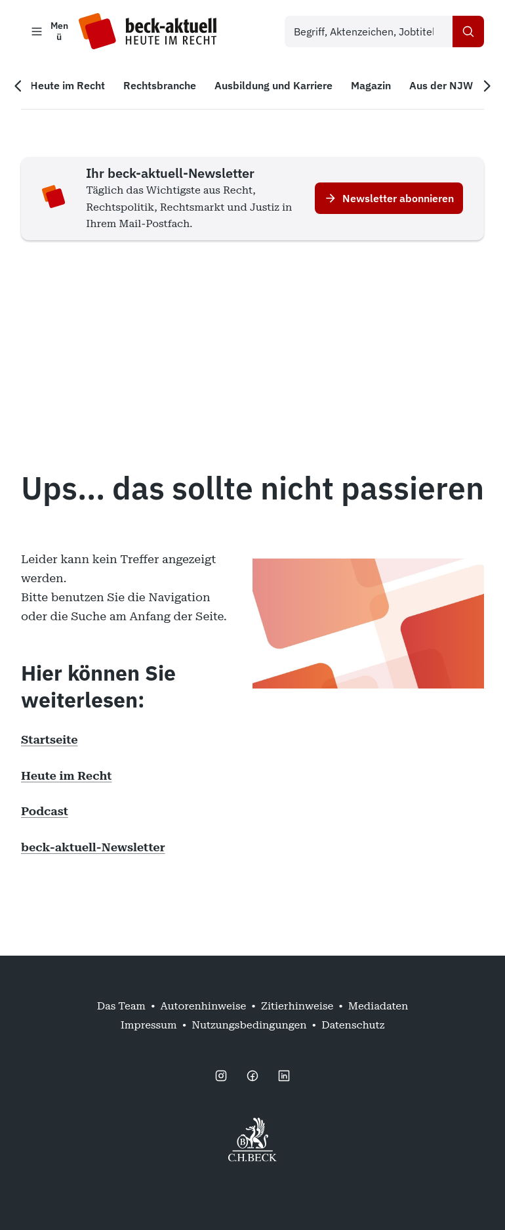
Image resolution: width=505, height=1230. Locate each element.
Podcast (44, 811)
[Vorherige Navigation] (18, 86)
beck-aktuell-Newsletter (93, 847)
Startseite (49, 739)
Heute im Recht (66, 775)
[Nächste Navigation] (487, 86)
